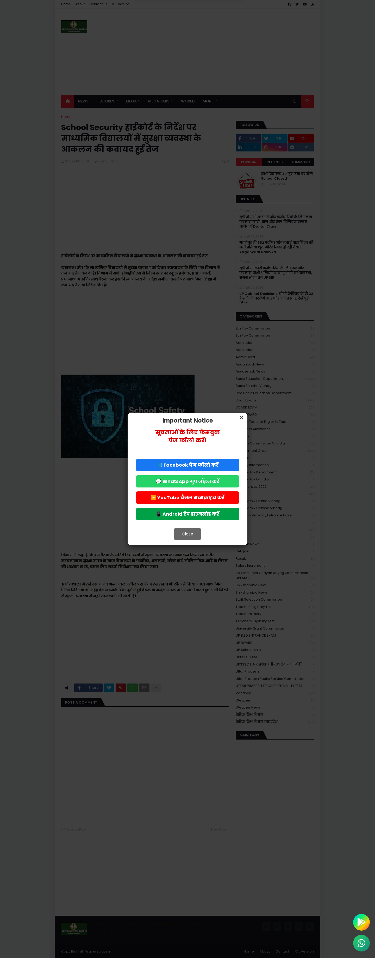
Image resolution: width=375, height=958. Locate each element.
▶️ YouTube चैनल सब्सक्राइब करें (187, 497)
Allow (213, 26)
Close (187, 534)
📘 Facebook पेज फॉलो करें (187, 465)
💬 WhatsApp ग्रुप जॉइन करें (187, 481)
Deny (161, 26)
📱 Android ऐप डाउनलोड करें (187, 514)
